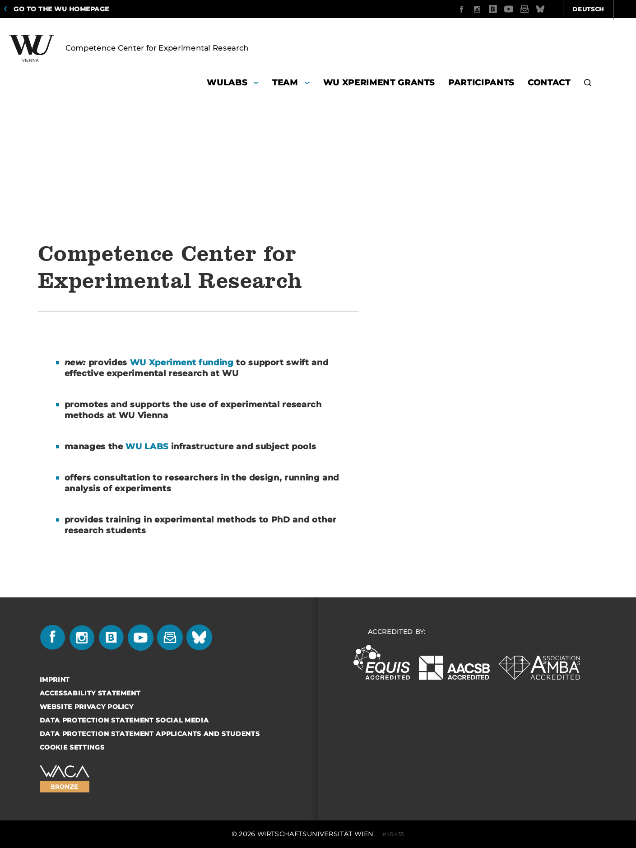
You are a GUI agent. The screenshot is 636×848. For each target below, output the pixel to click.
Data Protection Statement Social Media (124, 720)
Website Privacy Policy (87, 707)
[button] (588, 84)
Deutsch (540, 9)
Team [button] (285, 83)
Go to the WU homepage (61, 9)
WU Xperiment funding (182, 363)
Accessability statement (90, 693)
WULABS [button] (227, 83)
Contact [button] (549, 83)
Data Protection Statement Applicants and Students (150, 734)
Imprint (55, 680)
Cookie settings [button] (72, 747)
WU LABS (146, 447)
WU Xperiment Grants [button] (379, 83)
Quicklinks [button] (601, 9)
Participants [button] (481, 83)
